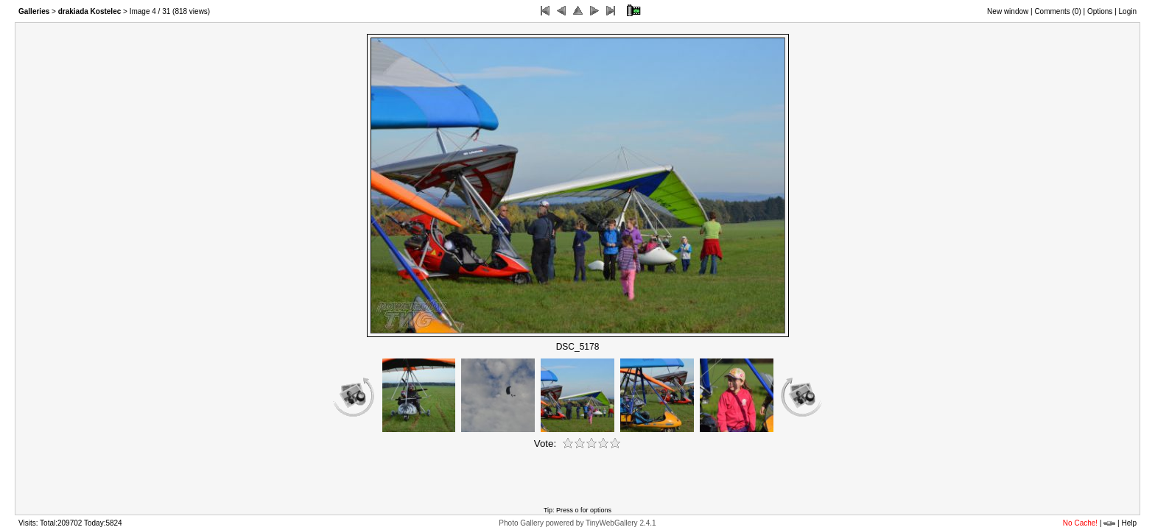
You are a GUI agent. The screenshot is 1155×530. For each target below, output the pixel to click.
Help (1129, 523)
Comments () (1057, 11)
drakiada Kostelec (90, 11)
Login (1128, 11)
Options (1099, 11)
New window (1007, 11)
